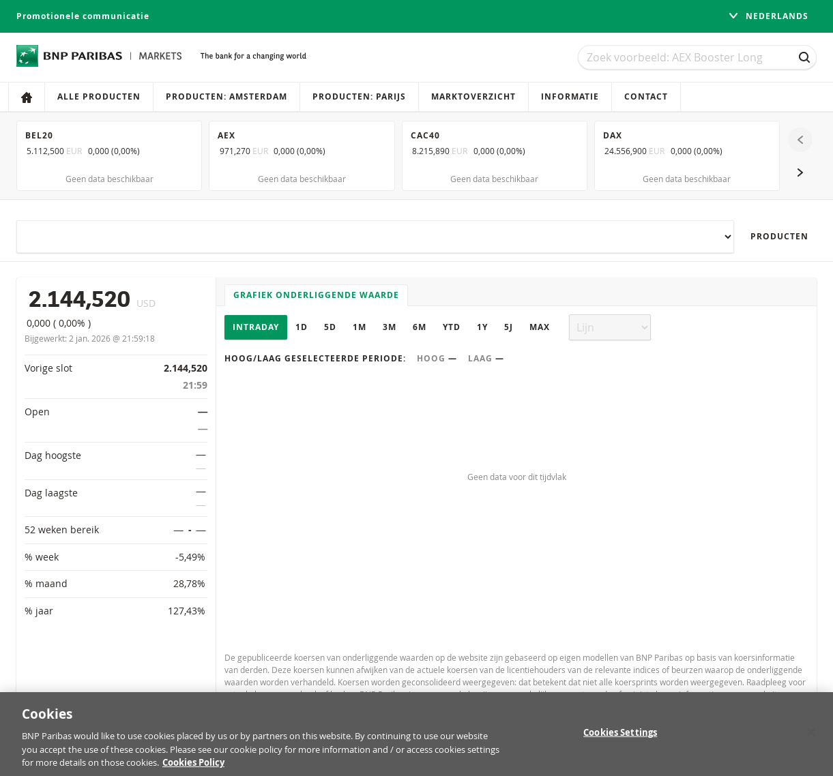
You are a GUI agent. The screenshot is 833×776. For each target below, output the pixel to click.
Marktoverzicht (473, 96)
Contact (646, 96)
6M (419, 327)
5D (330, 327)
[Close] (811, 740)
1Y (482, 327)
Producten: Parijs (359, 96)
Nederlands (768, 16)
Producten (779, 236)
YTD (452, 327)
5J (508, 327)
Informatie (570, 96)
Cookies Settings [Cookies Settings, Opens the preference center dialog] (620, 740)
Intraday (256, 327)
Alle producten (99, 96)
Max (539, 327)
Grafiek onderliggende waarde (316, 295)
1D (301, 327)
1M (359, 327)
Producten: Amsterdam (226, 96)
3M (389, 327)
